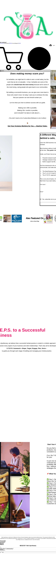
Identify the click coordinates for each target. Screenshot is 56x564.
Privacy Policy (3, 540)
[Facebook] (28, 554)
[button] (5, 43)
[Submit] (28, 550)
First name (43, 184)
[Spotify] (28, 557)
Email (41, 192)
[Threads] (28, 560)
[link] (28, 58)
